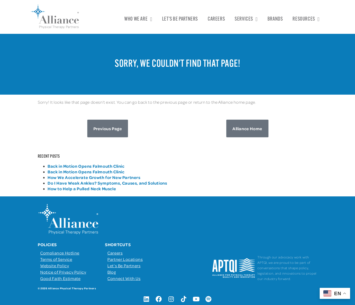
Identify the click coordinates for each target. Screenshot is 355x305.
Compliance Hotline (59, 252)
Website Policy (54, 265)
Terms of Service (56, 259)
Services (246, 19)
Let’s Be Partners (180, 19)
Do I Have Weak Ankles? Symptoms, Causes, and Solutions (107, 183)
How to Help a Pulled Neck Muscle (82, 188)
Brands (275, 19)
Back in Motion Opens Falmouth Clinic (86, 166)
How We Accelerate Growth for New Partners (94, 177)
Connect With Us (123, 278)
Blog (111, 272)
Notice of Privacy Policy (63, 272)
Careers (216, 19)
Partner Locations (125, 259)
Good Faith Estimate (60, 278)
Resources (305, 19)
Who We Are (138, 19)
